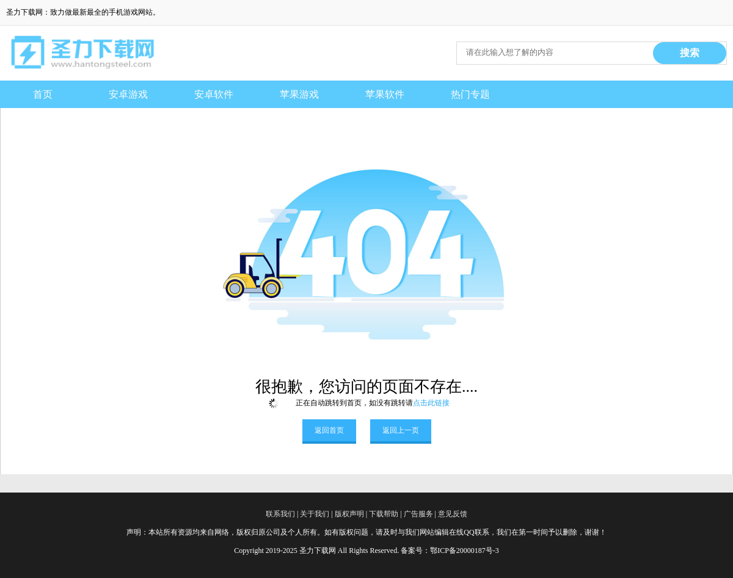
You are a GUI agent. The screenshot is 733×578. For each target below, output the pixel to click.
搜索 (689, 53)
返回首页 (329, 430)
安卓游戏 (128, 94)
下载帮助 (383, 514)
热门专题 (470, 94)
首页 (43, 94)
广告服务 (418, 514)
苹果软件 (384, 94)
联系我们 (280, 514)
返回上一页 (400, 430)
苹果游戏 (299, 94)
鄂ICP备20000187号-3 (464, 550)
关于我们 (314, 514)
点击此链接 (431, 403)
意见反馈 (452, 514)
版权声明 (349, 514)
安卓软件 (213, 94)
